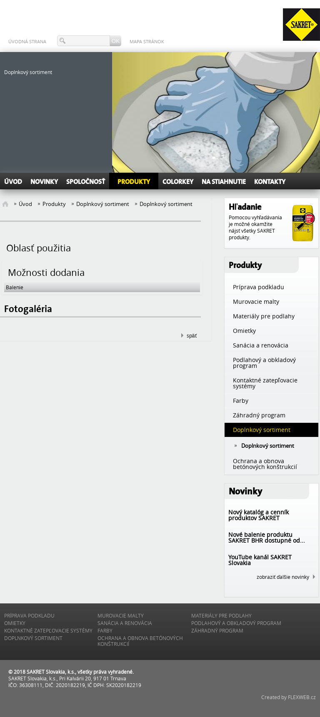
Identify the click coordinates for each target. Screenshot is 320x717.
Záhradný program (217, 630)
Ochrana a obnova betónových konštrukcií (140, 641)
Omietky (14, 623)
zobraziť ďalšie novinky (283, 576)
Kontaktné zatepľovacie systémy (48, 630)
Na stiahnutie (224, 182)
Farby (105, 630)
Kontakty (269, 182)
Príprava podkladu (29, 615)
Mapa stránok (147, 41)
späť (192, 335)
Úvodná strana (27, 41)
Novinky (44, 182)
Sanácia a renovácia (125, 623)
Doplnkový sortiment (102, 204)
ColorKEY (177, 182)
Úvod (13, 182)
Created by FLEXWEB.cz (288, 697)
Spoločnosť (85, 182)
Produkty (134, 182)
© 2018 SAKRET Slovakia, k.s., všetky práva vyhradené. (71, 671)
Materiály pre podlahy (221, 615)
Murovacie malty (121, 615)
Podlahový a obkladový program (236, 623)
